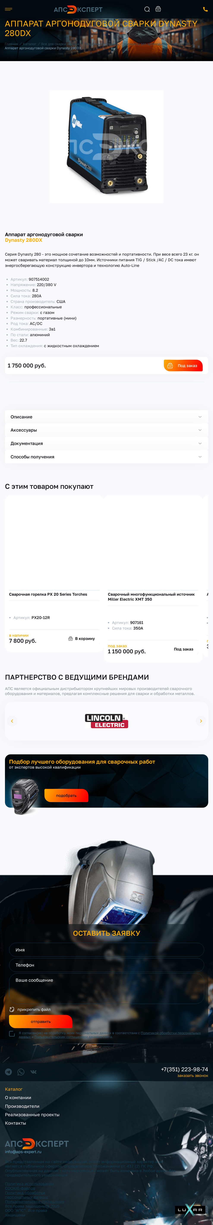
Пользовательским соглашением (61, 1037)
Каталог (13, 1089)
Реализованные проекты (32, 1114)
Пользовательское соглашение (34, 1201)
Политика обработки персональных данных (26, 1195)
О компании (18, 1097)
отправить (41, 1021)
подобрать (66, 795)
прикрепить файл (34, 1009)
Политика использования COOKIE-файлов (29, 1185)
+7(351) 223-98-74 (184, 1069)
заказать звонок (205, 9)
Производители (22, 1106)
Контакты (15, 1123)
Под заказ (187, 365)
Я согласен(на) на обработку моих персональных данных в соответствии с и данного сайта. (110, 1035)
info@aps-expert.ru (23, 1151)
